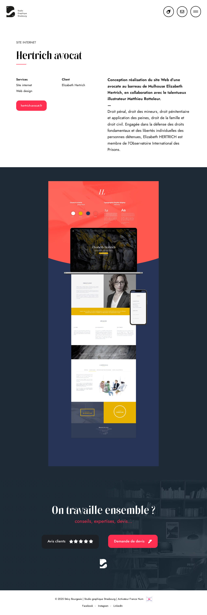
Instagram (103, 606)
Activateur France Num (135, 599)
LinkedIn (118, 606)
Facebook (87, 606)
